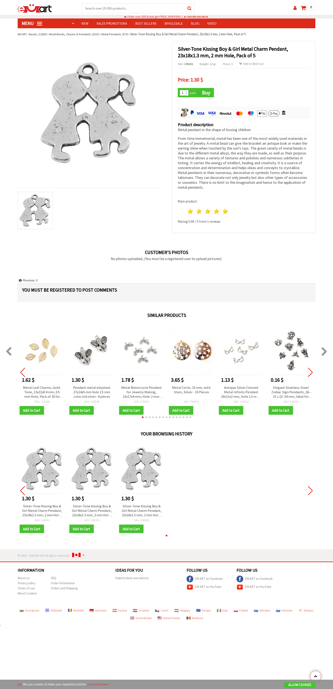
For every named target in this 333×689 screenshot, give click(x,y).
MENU (32, 24)
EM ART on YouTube (203, 588)
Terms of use (26, 589)
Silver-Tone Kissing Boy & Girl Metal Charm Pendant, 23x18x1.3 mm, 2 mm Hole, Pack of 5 (42, 511)
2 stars (199, 210)
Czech (161, 611)
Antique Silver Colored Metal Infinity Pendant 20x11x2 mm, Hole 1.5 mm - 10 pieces (241, 392)
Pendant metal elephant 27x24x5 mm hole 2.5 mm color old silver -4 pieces (92, 392)
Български (29, 611)
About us (24, 579)
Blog (195, 23)
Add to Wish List (251, 64)
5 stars (225, 210)
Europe (203, 611)
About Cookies (27, 594)
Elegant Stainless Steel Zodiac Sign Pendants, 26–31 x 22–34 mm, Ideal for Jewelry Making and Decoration (291, 392)
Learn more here (99, 684)
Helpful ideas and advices (132, 579)
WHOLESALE (174, 23)
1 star (190, 210)
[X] (19, 684)
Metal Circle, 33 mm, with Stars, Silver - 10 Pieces (191, 389)
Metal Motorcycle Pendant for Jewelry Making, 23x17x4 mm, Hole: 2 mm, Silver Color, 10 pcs (141, 392)
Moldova (194, 619)
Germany (98, 611)
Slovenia (284, 611)
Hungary (182, 611)
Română (76, 611)
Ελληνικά (53, 611)
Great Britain (141, 619)
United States (169, 619)
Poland (241, 611)
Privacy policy (27, 584)
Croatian (141, 611)
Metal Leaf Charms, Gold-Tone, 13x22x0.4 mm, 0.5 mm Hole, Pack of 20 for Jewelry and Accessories (42, 392)
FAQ (53, 579)
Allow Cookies (299, 685)
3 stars (208, 210)
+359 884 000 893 (196, 16)
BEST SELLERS (146, 23)
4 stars (216, 210)
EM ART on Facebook (204, 580)
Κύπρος (306, 611)
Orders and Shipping (64, 589)
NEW (84, 23)
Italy (222, 611)
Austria (119, 611)
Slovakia (262, 611)
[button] (143, 417)
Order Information (63, 584)
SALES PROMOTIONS (112, 23)
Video (211, 23)
